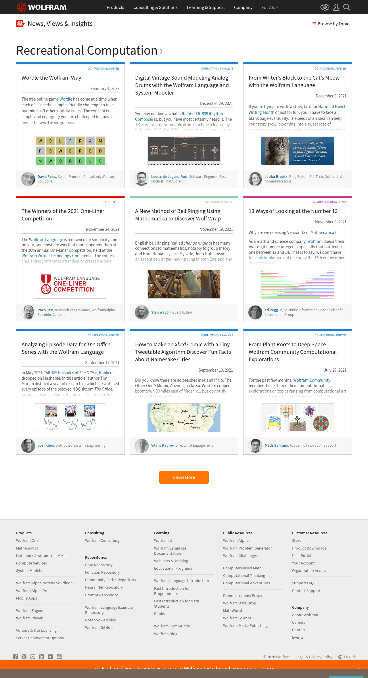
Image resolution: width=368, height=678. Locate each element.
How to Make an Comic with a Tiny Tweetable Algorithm (183, 352)
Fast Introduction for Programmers (172, 591)
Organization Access (309, 570)
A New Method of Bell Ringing (178, 214)
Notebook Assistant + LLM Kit (41, 555)
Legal (300, 656)
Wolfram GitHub (99, 627)
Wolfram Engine (29, 610)
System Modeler (30, 570)
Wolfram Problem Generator (247, 548)
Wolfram (315, 241)
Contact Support (306, 590)
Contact (299, 629)
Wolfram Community (311, 380)
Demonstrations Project (243, 595)
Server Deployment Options (40, 637)
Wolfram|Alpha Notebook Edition (44, 582)
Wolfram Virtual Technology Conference (57, 255)
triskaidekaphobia (265, 257)
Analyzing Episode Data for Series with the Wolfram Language (66, 348)
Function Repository (102, 572)
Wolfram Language (46, 239)
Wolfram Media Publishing (245, 625)
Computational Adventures (246, 582)
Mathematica (322, 232)
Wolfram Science (237, 618)
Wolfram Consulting (102, 540)
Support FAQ (303, 582)
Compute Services (31, 563)
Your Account (303, 563)
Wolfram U (163, 540)
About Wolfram (305, 614)
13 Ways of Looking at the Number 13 (293, 210)
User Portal (301, 555)
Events (298, 637)
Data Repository (99, 564)
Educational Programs (173, 568)
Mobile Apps (26, 598)
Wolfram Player (29, 618)
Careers (298, 622)
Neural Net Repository (104, 587)
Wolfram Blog (165, 633)
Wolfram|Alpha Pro (32, 590)
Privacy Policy (321, 656)
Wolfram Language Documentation (170, 551)
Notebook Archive (100, 620)
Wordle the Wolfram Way (51, 77)
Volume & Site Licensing (36, 630)
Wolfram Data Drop (239, 603)
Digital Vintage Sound (182, 85)
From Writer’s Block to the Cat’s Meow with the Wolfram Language (294, 81)
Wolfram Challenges (240, 555)
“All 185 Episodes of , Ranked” (79, 372)
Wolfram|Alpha (236, 540)
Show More (184, 477)
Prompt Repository (101, 595)
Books (159, 613)
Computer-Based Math (242, 568)
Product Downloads (309, 548)
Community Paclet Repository (110, 579)
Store (296, 540)
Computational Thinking (244, 575)
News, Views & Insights (54, 24)
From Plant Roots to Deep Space (293, 352)
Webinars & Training (171, 560)
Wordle (66, 99)
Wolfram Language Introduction (181, 580)
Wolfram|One (27, 540)
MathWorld (232, 610)
